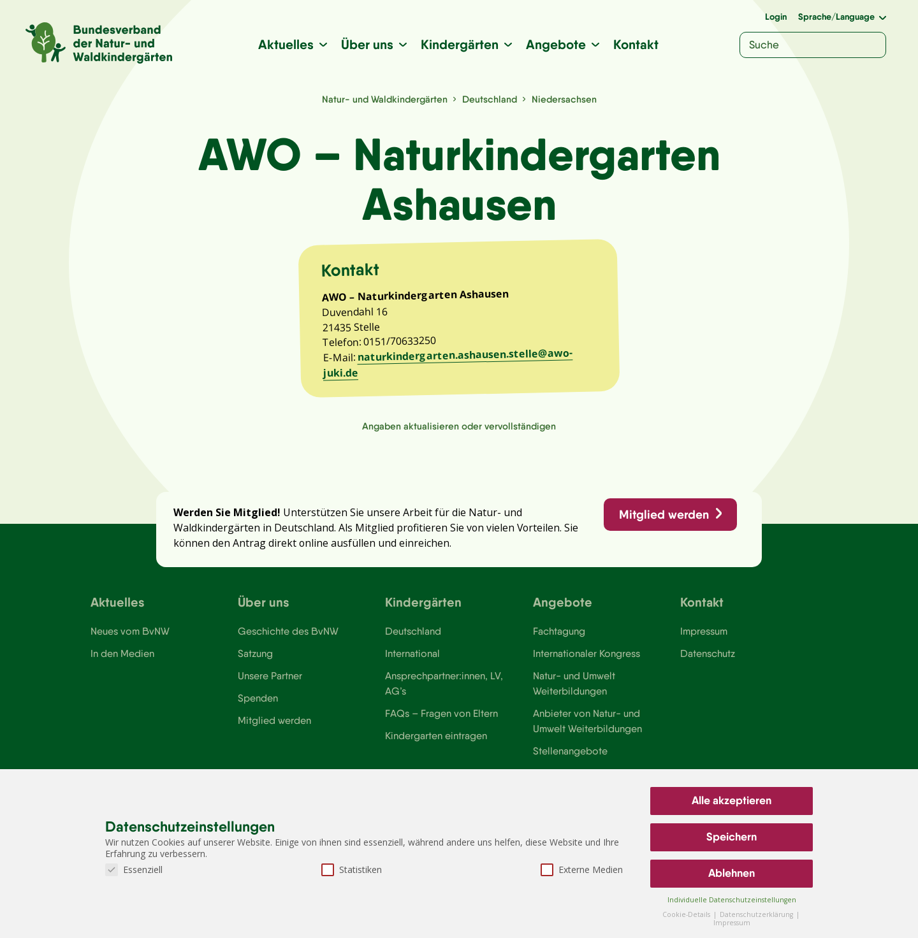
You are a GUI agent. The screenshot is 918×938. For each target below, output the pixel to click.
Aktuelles (286, 44)
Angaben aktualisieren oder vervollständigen (459, 432)
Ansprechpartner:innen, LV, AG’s (444, 693)
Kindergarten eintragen (436, 746)
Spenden (258, 708)
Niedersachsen (566, 99)
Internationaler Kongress (587, 662)
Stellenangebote (570, 762)
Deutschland (490, 99)
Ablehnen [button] (731, 873)
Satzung (255, 662)
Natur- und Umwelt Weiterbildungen (574, 693)
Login (776, 16)
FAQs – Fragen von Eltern (442, 724)
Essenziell (134, 869)
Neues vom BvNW (130, 640)
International (412, 662)
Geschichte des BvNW (289, 640)
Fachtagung (559, 640)
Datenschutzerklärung (757, 914)
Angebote (556, 44)
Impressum (704, 640)
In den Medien (122, 662)
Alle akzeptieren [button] (731, 800)
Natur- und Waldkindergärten (384, 99)
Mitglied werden (663, 522)
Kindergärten (460, 44)
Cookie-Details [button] (687, 914)
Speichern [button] (731, 837)
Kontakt (636, 44)
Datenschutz (708, 662)
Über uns (367, 44)
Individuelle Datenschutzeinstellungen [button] (731, 899)
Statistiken (351, 869)
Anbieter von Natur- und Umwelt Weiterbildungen (587, 732)
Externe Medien (582, 869)
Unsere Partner (270, 685)
